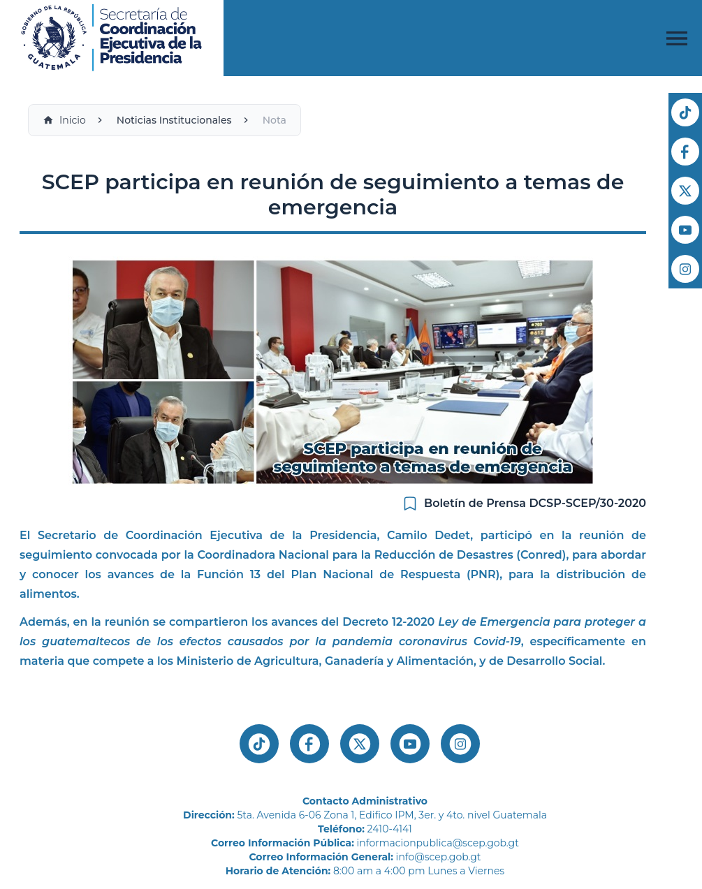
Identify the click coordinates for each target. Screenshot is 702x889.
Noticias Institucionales (174, 120)
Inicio (64, 120)
